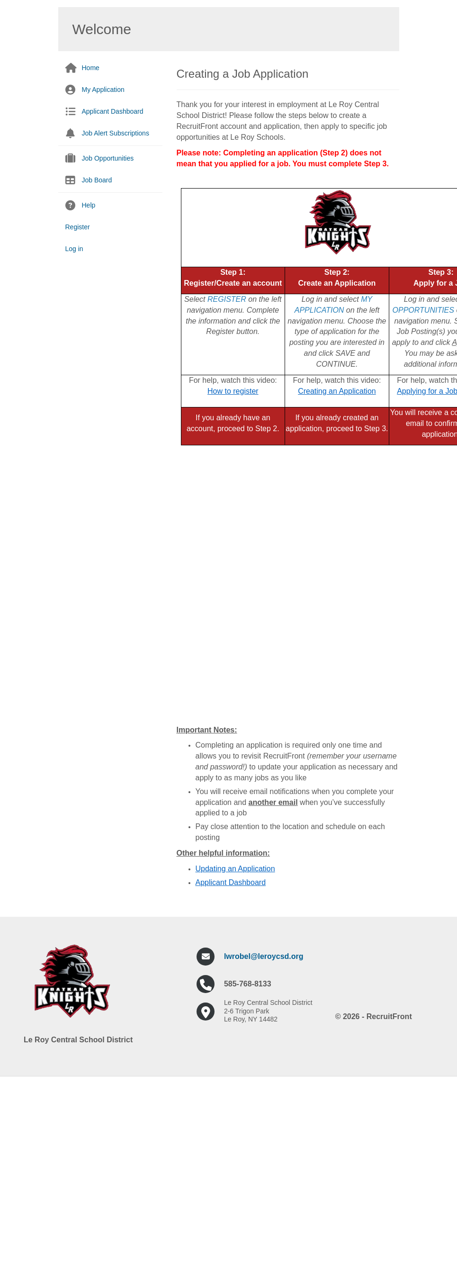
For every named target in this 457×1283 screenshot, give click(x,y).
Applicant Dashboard (112, 111)
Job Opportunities (108, 158)
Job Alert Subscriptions (115, 133)
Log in (74, 249)
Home (90, 68)
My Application (103, 89)
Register (77, 227)
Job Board (97, 180)
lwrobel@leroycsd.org (264, 956)
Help (89, 205)
